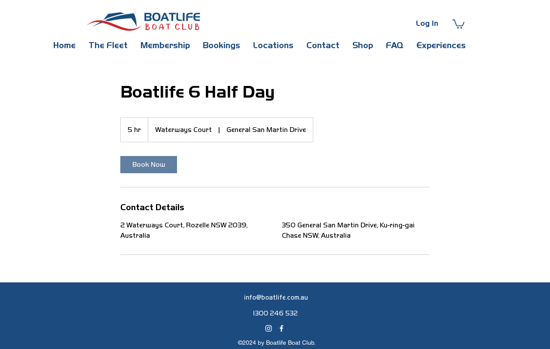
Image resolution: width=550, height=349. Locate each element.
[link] (148, 164)
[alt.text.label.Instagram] (268, 328)
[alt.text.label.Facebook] (281, 328)
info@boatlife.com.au (276, 297)
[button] (458, 23)
